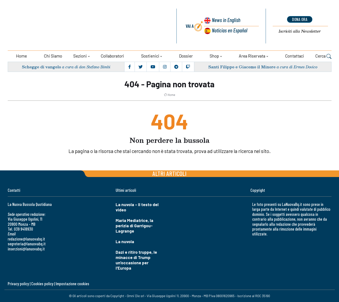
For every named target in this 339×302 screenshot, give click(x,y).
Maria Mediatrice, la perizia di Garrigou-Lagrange (134, 225)
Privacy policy (18, 283)
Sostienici (150, 55)
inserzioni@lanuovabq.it (26, 248)
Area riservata (252, 55)
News (226, 20)
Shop (214, 55)
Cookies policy (42, 283)
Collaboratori (112, 55)
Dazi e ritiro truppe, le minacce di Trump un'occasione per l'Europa (136, 260)
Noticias (229, 30)
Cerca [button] (323, 56)
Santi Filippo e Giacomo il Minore (241, 66)
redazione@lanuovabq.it (26, 238)
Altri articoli (169, 173)
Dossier (186, 55)
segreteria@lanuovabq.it (27, 243)
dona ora (300, 19)
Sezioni (80, 55)
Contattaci (294, 55)
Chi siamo (53, 55)
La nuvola (125, 241)
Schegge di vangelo (41, 66)
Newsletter (299, 31)
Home (21, 55)
